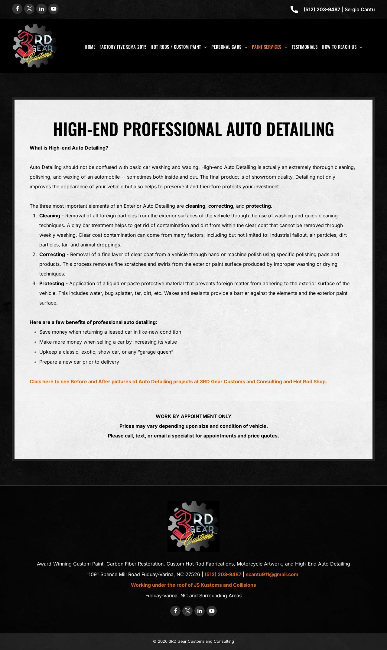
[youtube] (53, 9)
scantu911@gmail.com (272, 574)
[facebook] (17, 9)
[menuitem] (90, 46)
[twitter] (29, 9)
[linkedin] (41, 9)
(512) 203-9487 (322, 9)
